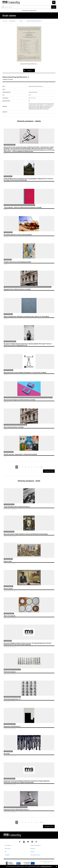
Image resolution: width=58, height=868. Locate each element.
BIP (5, 851)
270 (41, 467)
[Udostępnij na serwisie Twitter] (11, 79)
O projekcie (7, 855)
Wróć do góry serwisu (35, 855)
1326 (41, 822)
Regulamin (33, 848)
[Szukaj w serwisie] (26, 7)
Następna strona (49, 471)
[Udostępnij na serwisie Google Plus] (9, 79)
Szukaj (53, 7)
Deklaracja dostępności (36, 845)
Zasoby (21, 21)
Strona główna (12, 21)
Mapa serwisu (8, 848)
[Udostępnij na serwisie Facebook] (12, 79)
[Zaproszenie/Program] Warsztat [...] (34, 21)
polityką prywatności (46, 866)
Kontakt (32, 851)
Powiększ (29, 70)
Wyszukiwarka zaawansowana (29, 10)
